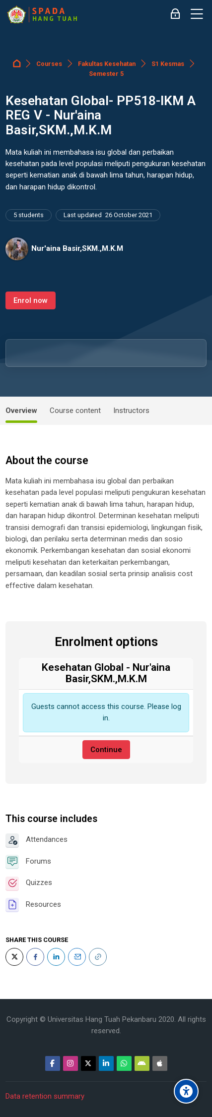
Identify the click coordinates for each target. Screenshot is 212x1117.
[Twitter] (14, 957)
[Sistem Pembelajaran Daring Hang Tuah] (41, 14)
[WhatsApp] (124, 1063)
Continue (106, 749)
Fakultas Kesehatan (107, 63)
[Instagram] (70, 1063)
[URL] (98, 957)
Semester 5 (106, 73)
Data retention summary (44, 1096)
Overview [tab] (21, 410)
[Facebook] (35, 957)
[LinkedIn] (56, 957)
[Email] (77, 957)
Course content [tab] (75, 410)
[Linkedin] (106, 1063)
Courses (49, 63)
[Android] (142, 1063)
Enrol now (30, 300)
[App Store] (159, 1063)
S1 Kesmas (167, 63)
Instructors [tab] (131, 410)
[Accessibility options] (186, 1091)
